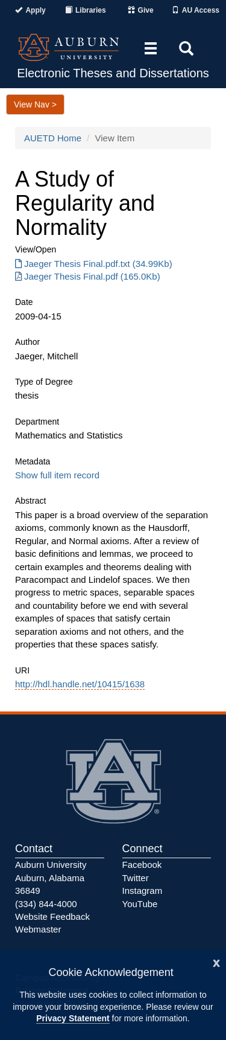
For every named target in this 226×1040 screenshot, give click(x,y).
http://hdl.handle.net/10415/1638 (80, 684)
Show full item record (57, 475)
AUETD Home (52, 138)
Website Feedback (52, 916)
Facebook (142, 864)
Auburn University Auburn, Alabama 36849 (50, 877)
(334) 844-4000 (46, 904)
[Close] (216, 961)
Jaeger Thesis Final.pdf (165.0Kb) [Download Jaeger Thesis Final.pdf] (87, 276)
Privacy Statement (72, 1018)
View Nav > (35, 104)
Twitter (135, 878)
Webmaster (38, 929)
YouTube (140, 904)
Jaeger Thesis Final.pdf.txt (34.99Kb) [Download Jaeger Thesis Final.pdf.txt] (93, 263)
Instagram (142, 890)
